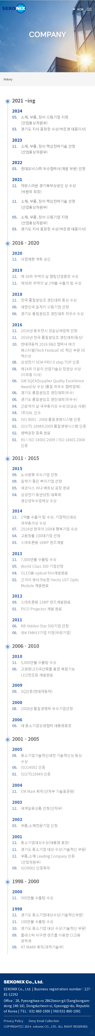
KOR (80, 9)
